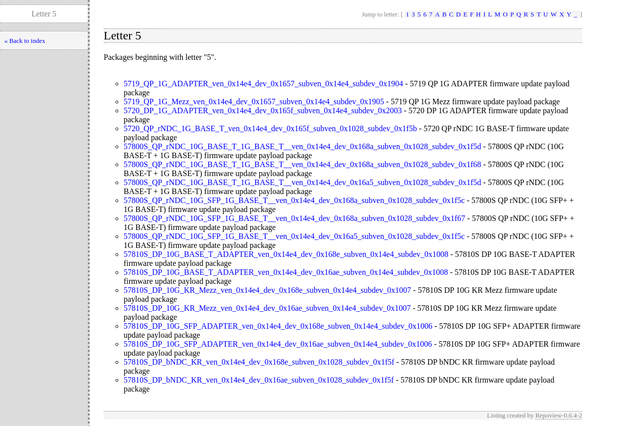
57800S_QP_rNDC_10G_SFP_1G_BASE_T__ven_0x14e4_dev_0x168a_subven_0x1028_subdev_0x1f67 (294, 218)
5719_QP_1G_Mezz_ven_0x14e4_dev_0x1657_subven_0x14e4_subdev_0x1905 (254, 101)
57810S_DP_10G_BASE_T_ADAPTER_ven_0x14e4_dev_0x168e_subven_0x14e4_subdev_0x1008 (286, 254)
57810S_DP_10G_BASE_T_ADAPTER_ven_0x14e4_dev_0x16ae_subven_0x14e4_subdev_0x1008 (286, 272)
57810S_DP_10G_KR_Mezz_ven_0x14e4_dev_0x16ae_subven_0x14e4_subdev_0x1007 (267, 308)
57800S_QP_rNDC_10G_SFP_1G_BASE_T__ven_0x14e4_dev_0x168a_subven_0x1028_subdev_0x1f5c (294, 200)
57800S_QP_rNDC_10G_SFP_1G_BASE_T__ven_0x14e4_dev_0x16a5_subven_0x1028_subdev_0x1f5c (294, 236)
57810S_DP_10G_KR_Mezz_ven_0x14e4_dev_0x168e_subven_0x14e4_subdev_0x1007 (267, 290)
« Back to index (24, 40)
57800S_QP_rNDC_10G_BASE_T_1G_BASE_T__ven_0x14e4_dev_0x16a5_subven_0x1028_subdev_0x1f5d (302, 182)
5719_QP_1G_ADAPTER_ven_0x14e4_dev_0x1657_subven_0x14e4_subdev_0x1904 (263, 83)
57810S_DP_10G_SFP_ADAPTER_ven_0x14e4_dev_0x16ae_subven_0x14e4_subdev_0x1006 (278, 344)
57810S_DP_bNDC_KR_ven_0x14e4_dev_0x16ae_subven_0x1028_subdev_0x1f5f (259, 380)
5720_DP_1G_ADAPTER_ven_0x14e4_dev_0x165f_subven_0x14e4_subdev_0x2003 (263, 110)
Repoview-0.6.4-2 (558, 415)
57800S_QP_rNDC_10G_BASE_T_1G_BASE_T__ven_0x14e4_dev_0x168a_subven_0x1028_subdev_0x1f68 (302, 164)
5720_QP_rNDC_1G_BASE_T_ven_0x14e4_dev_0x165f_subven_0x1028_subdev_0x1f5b (270, 128)
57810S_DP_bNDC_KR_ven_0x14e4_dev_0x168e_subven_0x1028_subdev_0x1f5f (259, 362)
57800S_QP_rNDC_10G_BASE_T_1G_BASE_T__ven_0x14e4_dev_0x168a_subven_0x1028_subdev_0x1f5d (302, 146)
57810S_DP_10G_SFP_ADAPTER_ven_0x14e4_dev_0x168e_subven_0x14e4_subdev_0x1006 (278, 326)
